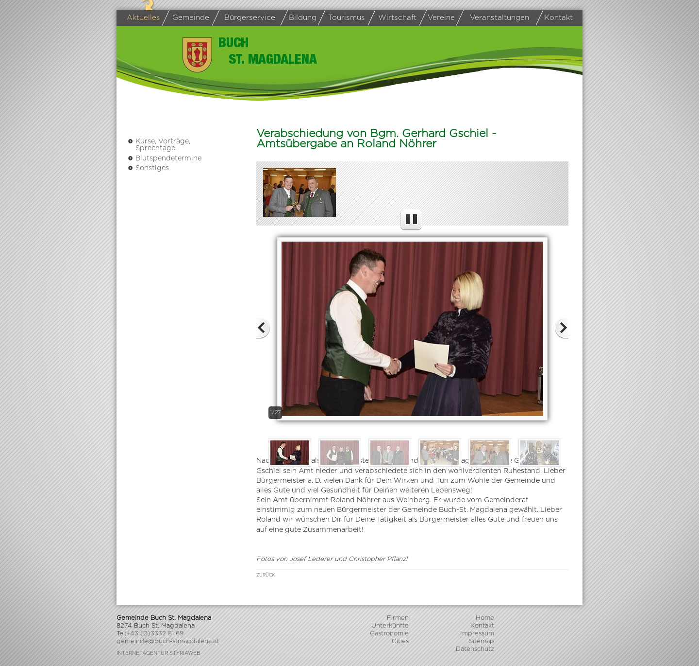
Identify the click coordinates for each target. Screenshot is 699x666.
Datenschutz (475, 649)
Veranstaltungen (494, 18)
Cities (400, 641)
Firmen (398, 618)
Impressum (477, 634)
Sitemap (481, 641)
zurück (265, 575)
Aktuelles (143, 17)
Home (485, 618)
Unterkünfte (390, 626)
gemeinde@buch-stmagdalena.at (167, 641)
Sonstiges (148, 168)
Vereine (439, 18)
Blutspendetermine (164, 158)
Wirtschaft (393, 18)
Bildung (300, 18)
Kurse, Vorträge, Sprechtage (159, 145)
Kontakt (556, 18)
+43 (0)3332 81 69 (154, 634)
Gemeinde (187, 18)
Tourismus (343, 18)
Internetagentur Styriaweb (158, 653)
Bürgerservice (246, 18)
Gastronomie (389, 634)
